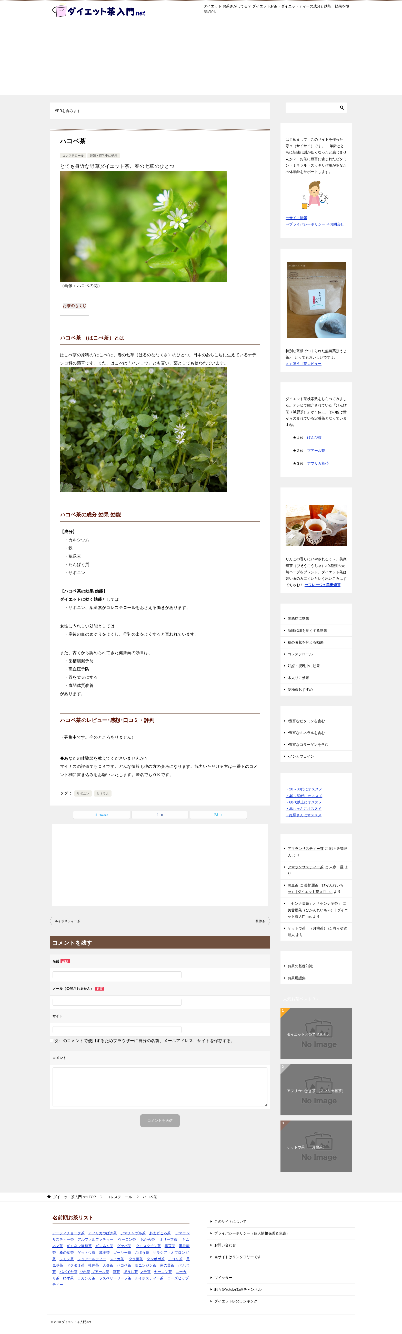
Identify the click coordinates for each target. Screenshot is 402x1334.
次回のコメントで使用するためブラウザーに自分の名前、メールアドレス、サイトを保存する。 (144, 1040)
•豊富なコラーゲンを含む (308, 744)
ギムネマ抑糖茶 (79, 1246)
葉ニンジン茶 (145, 1265)
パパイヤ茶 (68, 1272)
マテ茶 (145, 1272)
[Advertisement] (201, 59)
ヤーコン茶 (163, 1272)
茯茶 (116, 1272)
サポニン (83, 793)
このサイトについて (230, 1221)
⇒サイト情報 (296, 218)
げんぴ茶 (314, 437)
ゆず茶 (68, 1278)
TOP (74, 1197)
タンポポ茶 (156, 1259)
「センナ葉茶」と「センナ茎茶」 (314, 903)
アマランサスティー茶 (306, 849)
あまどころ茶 (160, 1233)
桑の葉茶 (66, 1252)
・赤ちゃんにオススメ (303, 809)
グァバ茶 (124, 1246)
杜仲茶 (260, 921)
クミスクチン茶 (148, 1246)
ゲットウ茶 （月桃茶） (307, 928)
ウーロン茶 (127, 1239)
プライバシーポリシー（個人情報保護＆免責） (252, 1233)
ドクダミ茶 (76, 1265)
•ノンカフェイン (301, 756)
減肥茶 (104, 1252)
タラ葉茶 (136, 1259)
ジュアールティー (91, 1259)
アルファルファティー (95, 1239)
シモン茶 (66, 1259)
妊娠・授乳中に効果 (103, 155)
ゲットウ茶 (86, 1252)
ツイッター (223, 1278)
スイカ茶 (117, 1259)
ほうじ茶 (131, 1272)
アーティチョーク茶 (68, 1233)
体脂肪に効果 (298, 618)
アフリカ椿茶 (318, 463)
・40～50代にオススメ (304, 796)
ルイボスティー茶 (67, 921)
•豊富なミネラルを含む (306, 733)
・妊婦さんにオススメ (303, 815)
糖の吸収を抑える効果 (306, 642)
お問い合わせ (225, 1245)
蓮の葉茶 (167, 1265)
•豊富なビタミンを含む (306, 721)
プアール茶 (316, 451)
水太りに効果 (298, 678)
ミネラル (102, 793)
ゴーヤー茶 (122, 1252)
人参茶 (108, 1265)
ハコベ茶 (124, 1265)
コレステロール (73, 155)
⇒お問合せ (335, 224)
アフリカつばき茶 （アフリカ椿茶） (316, 1091)
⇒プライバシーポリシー (305, 224)
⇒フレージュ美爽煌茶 (322, 585)
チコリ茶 (175, 1259)
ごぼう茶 (142, 1252)
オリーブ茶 (168, 1239)
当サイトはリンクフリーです (237, 1257)
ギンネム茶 (104, 1246)
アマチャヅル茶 (133, 1233)
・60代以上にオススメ (304, 802)
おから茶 (147, 1239)
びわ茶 (84, 1272)
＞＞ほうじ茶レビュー (303, 364)
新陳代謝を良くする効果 (307, 630)
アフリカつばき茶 (102, 1233)
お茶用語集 (297, 978)
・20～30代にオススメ (304, 789)
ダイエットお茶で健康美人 (308, 1034)
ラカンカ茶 (86, 1278)
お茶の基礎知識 (300, 966)
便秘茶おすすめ (300, 689)
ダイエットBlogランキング (235, 1301)
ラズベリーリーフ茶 (115, 1278)
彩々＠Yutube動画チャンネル (238, 1289)
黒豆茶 (293, 885)
